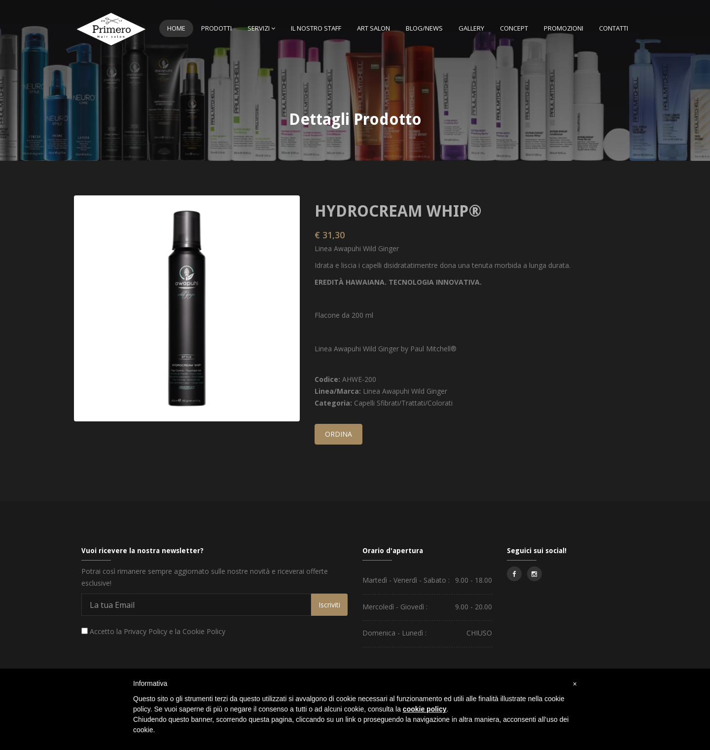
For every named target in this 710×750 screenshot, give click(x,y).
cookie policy (425, 709)
